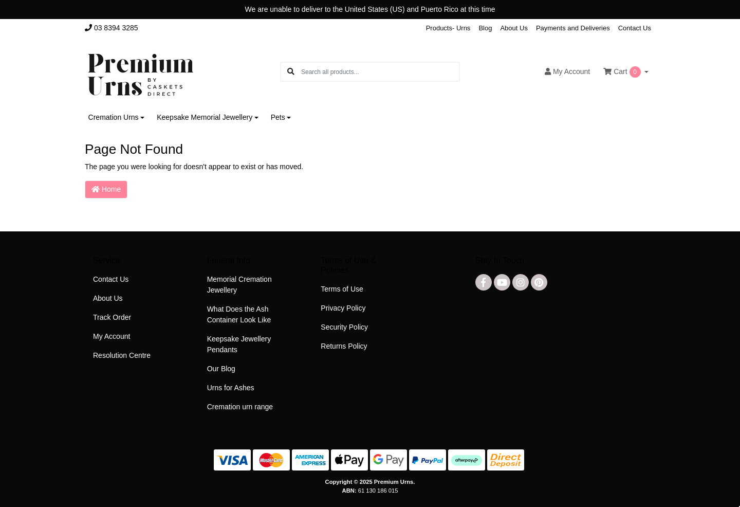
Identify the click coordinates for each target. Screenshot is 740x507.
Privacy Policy (343, 308)
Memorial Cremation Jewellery (239, 284)
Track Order (112, 317)
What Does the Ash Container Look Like (239, 314)
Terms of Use (342, 289)
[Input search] (380, 72)
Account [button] (567, 71)
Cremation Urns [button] (113, 117)
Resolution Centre (122, 355)
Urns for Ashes (230, 388)
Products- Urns (448, 28)
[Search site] (291, 72)
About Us (513, 28)
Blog (485, 28)
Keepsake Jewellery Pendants (239, 344)
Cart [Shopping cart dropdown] (622, 72)
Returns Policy (344, 346)
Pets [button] (278, 117)
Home (106, 189)
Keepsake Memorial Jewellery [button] (204, 117)
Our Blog (221, 369)
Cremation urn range (240, 407)
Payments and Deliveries (573, 28)
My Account (111, 336)
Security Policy (344, 327)
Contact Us (634, 28)
